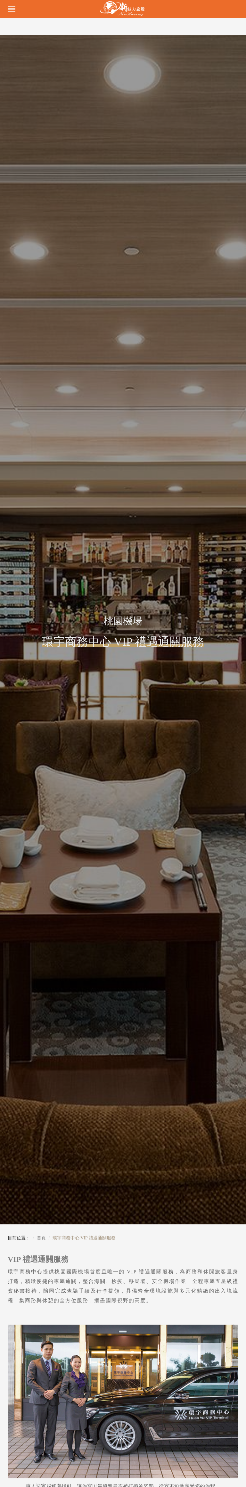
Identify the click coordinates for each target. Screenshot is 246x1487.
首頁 (41, 1238)
